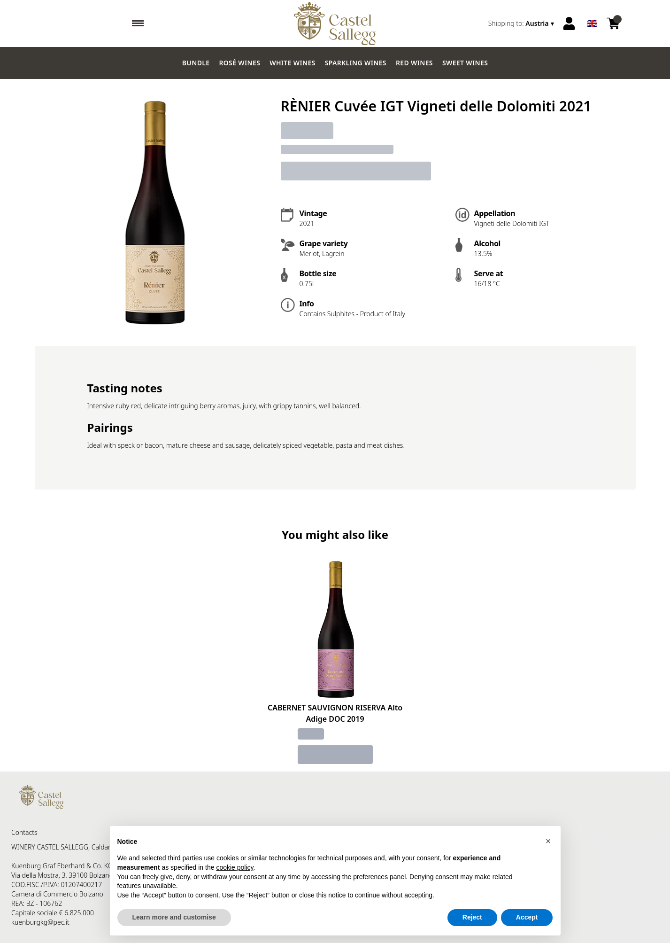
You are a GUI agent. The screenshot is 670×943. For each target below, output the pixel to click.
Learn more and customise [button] (174, 917)
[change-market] (522, 23)
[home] (335, 23)
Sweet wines (465, 62)
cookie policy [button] (234, 867)
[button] (548, 841)
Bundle (196, 62)
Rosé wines (239, 62)
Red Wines (414, 62)
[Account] (569, 23)
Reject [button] (472, 917)
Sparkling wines (355, 62)
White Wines (293, 62)
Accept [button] (527, 917)
